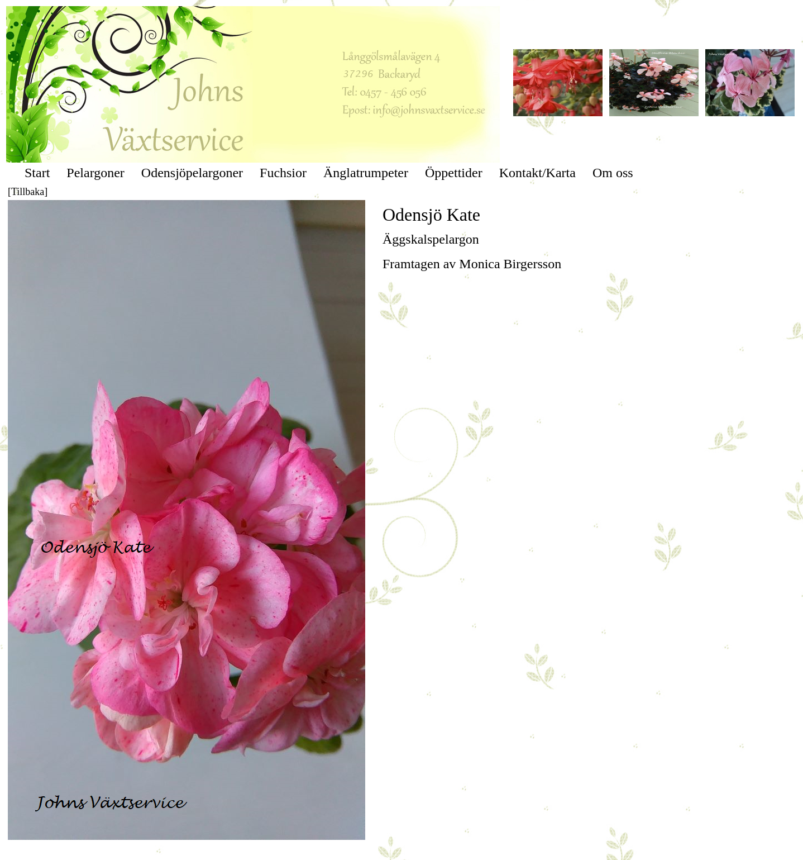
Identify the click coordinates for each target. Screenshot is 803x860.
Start (37, 172)
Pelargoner (95, 172)
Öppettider (453, 172)
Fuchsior (283, 172)
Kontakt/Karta (537, 172)
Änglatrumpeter (365, 172)
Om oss (612, 172)
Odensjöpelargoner (192, 172)
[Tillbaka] (27, 191)
